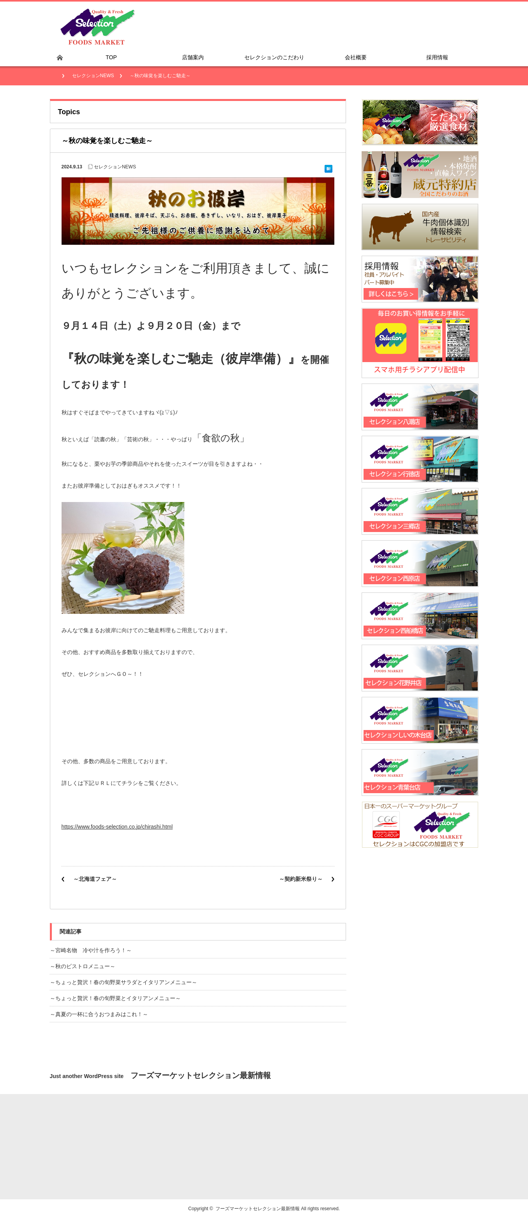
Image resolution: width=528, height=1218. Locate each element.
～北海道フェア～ (95, 879)
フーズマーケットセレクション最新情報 (257, 1208)
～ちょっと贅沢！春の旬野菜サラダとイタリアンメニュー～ (123, 982)
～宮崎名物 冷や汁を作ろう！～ (91, 950)
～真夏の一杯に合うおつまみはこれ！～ (99, 1014)
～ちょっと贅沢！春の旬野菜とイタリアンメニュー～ (115, 998)
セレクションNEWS (93, 75)
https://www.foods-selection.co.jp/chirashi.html (117, 827)
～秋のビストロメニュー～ (82, 966)
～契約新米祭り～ (301, 879)
